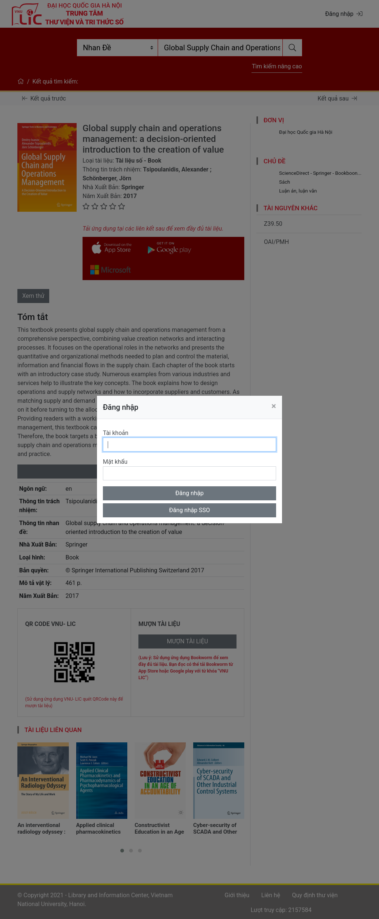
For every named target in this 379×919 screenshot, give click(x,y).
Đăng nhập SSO (189, 510)
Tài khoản (115, 432)
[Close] (273, 406)
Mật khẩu (115, 461)
